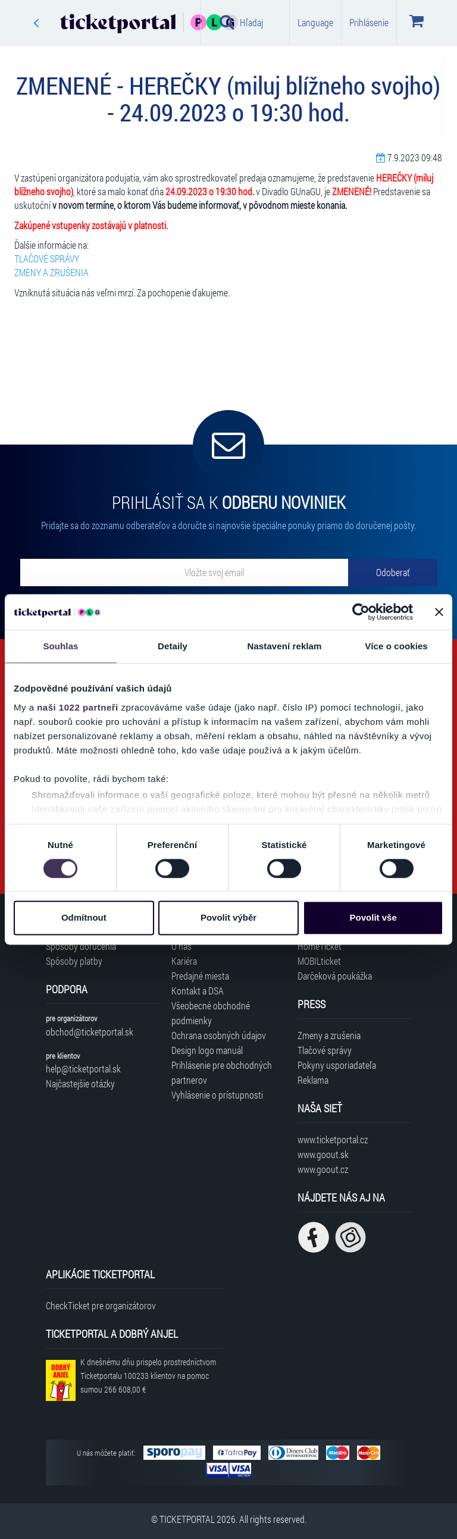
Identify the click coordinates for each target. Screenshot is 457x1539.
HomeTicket (320, 946)
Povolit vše (373, 918)
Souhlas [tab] (60, 646)
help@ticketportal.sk (83, 1068)
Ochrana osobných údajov (218, 1035)
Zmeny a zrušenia (329, 1035)
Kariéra (184, 961)
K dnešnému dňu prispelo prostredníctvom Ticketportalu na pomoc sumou (148, 1375)
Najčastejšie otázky (80, 1083)
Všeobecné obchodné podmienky (210, 1013)
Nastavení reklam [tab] (284, 646)
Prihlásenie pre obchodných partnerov (221, 1072)
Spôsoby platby (74, 961)
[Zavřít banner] (439, 612)
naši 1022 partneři (77, 707)
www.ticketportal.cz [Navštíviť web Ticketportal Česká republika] (333, 1139)
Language (315, 22)
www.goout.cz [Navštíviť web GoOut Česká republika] (323, 1169)
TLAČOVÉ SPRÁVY (46, 258)
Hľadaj (241, 22)
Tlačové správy (325, 1050)
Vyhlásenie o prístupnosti (217, 1094)
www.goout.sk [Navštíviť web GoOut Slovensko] (323, 1154)
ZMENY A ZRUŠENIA (51, 272)
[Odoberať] (392, 572)
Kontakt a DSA (197, 990)
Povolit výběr (228, 918)
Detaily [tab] (172, 646)
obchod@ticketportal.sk (89, 1031)
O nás (181, 946)
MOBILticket (319, 961)
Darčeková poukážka (335, 975)
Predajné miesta (200, 975)
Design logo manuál (207, 1050)
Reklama (313, 1080)
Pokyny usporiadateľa (337, 1065)
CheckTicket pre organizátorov (101, 1305)
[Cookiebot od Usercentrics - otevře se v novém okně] (361, 612)
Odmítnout (84, 918)
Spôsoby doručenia (81, 946)
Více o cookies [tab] (396, 646)
